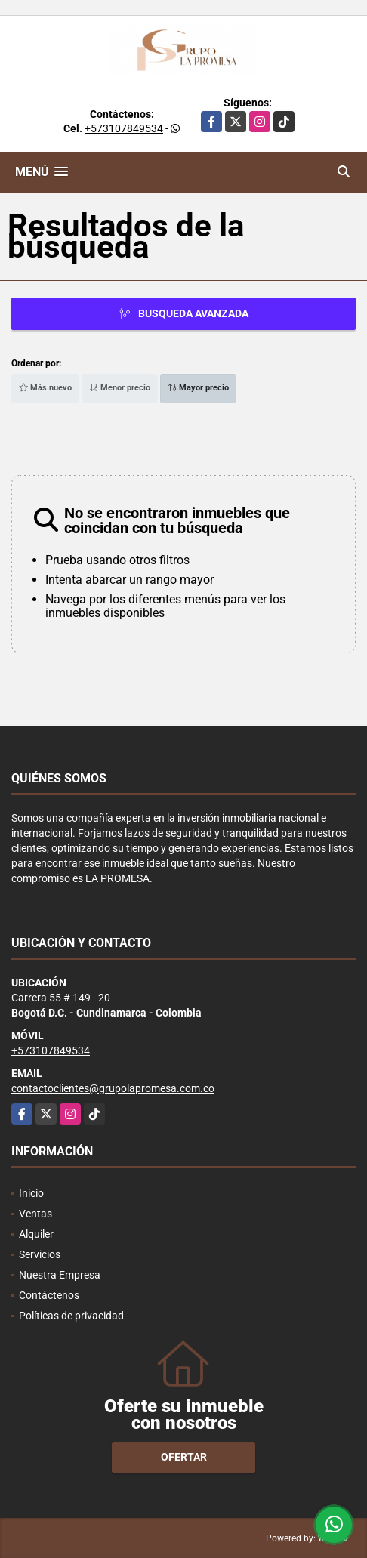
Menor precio (119, 388)
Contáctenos (49, 1295)
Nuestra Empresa (59, 1275)
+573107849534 (124, 128)
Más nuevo (45, 388)
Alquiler (36, 1234)
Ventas (35, 1214)
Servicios (39, 1254)
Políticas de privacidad (71, 1316)
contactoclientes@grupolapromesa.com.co (112, 1088)
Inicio (31, 1193)
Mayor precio (198, 388)
